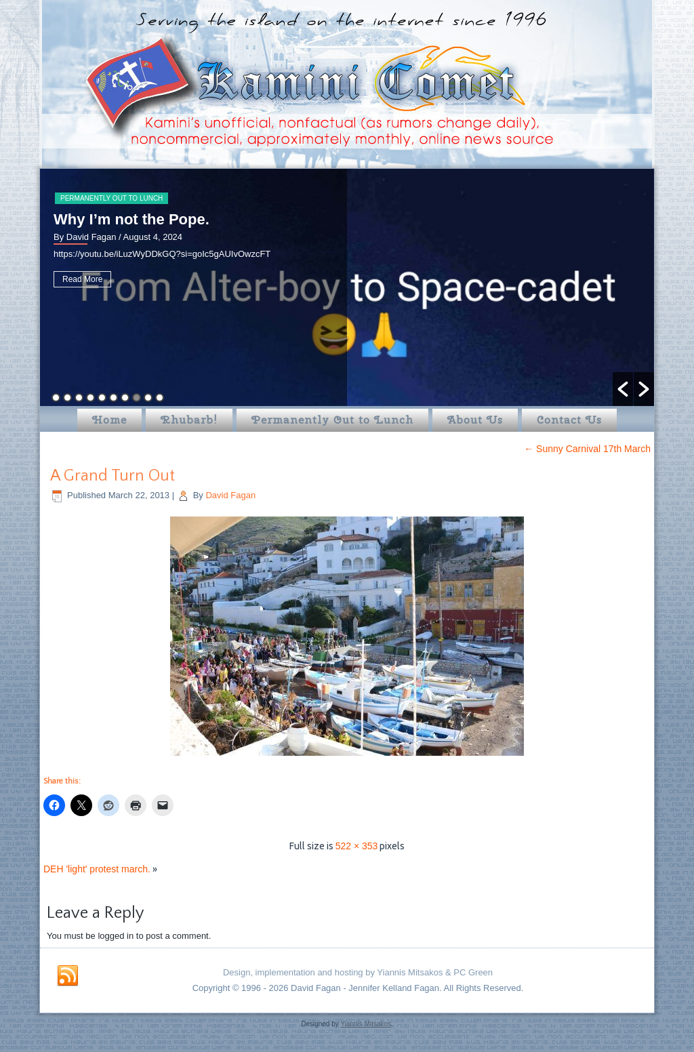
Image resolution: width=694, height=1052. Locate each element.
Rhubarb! (189, 420)
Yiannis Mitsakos (365, 1024)
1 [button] (56, 397)
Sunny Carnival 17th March (587, 448)
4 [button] (90, 397)
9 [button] (148, 397)
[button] (623, 389)
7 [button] (125, 397)
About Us (475, 420)
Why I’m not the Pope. (131, 219)
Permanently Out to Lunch (111, 198)
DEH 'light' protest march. (96, 869)
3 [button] (79, 397)
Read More (82, 279)
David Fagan (230, 495)
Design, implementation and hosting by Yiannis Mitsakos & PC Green (358, 972)
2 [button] (67, 397)
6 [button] (113, 397)
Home (109, 420)
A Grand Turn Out (112, 476)
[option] (347, 287)
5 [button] (102, 397)
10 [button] (159, 397)
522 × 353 (356, 846)
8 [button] (136, 397)
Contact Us (569, 420)
